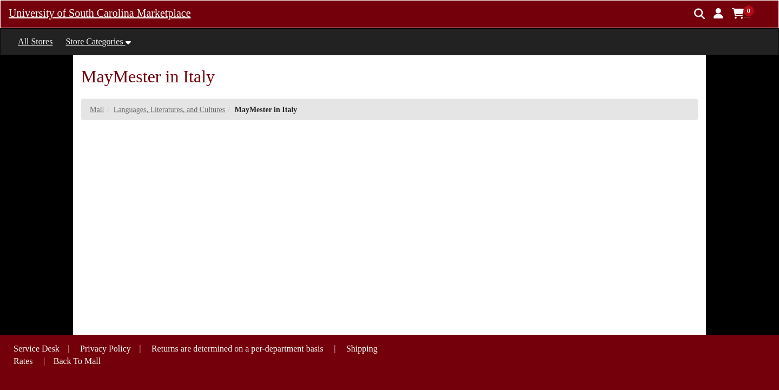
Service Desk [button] (37, 348)
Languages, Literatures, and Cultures (169, 110)
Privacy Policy (105, 348)
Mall (97, 110)
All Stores (35, 41)
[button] (718, 13)
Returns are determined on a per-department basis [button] (238, 348)
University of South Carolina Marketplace (100, 13)
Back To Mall (77, 361)
